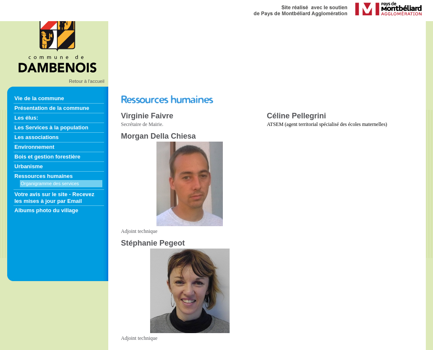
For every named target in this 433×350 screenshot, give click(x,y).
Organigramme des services (50, 183)
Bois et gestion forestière (47, 156)
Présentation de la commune (51, 108)
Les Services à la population (51, 127)
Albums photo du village (46, 210)
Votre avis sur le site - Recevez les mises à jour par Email (54, 197)
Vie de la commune (39, 98)
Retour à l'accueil (86, 81)
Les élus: (26, 118)
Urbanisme (28, 166)
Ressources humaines (43, 176)
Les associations (36, 137)
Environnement (34, 147)
